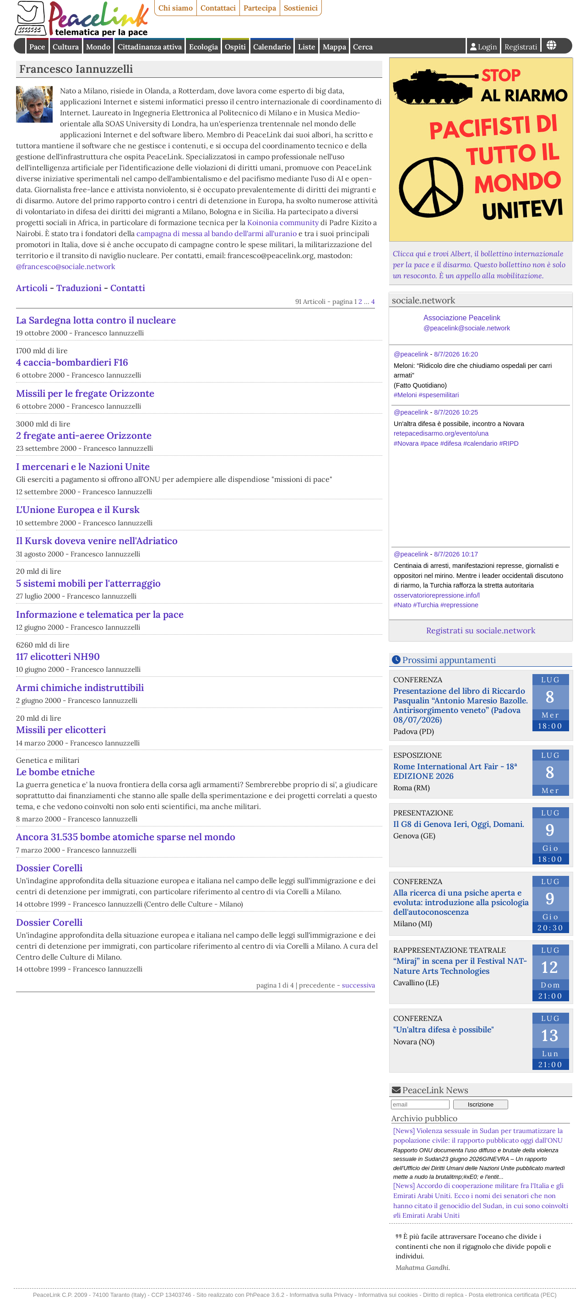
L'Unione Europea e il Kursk (78, 509)
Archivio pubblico (424, 1118)
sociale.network (423, 300)
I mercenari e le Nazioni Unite (83, 466)
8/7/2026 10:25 (456, 412)
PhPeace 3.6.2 (265, 1294)
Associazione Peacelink (466, 324)
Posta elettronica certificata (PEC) (513, 1294)
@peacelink (411, 354)
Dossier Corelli (49, 868)
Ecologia (203, 46)
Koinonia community (283, 222)
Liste (306, 46)
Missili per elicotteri (61, 729)
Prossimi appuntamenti (449, 659)
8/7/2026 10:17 (456, 554)
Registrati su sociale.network (480, 630)
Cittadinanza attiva (150, 46)
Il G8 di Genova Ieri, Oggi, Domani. (458, 824)
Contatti (127, 287)
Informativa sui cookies (388, 1294)
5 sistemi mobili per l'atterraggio (88, 583)
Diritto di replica (443, 1294)
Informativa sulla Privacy (321, 1294)
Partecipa (260, 7)
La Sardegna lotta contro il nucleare (96, 320)
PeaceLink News (435, 1090)
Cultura (66, 46)
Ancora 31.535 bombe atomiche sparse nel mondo (125, 837)
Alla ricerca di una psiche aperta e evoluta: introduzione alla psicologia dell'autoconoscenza (461, 902)
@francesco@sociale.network (65, 266)
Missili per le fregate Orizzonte (85, 393)
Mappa (334, 46)
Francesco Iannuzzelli (76, 69)
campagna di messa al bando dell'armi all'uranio (216, 233)
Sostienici (301, 7)
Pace (37, 46)
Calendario (272, 46)
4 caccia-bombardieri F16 (72, 362)
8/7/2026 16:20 (456, 354)
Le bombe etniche (55, 772)
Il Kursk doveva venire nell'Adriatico (97, 540)
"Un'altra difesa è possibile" (443, 1029)
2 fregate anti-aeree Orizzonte (84, 435)
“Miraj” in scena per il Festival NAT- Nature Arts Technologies (460, 966)
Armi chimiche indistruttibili (80, 687)
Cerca (363, 46)
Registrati (521, 46)
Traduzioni (79, 287)
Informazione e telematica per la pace (100, 614)
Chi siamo (175, 7)
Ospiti (235, 46)
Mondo (98, 46)
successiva (358, 985)
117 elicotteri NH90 (58, 656)
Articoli (32, 287)
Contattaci (218, 7)
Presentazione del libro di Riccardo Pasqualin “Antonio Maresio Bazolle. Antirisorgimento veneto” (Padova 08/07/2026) (460, 705)
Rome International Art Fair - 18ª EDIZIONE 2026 (455, 771)
